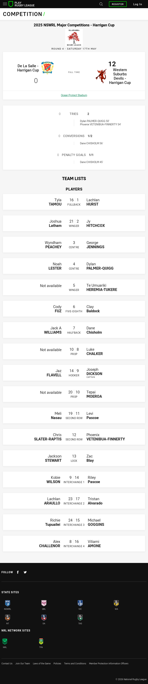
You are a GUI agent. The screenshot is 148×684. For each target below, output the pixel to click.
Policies (57, 663)
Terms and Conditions (75, 663)
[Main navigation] (5, 4)
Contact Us (6, 663)
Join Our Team (22, 663)
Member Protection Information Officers (108, 663)
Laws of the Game (42, 663)
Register (118, 4)
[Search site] (101, 4)
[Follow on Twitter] (25, 572)
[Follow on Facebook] (17, 572)
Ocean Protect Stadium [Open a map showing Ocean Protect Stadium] (74, 95)
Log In (137, 4)
